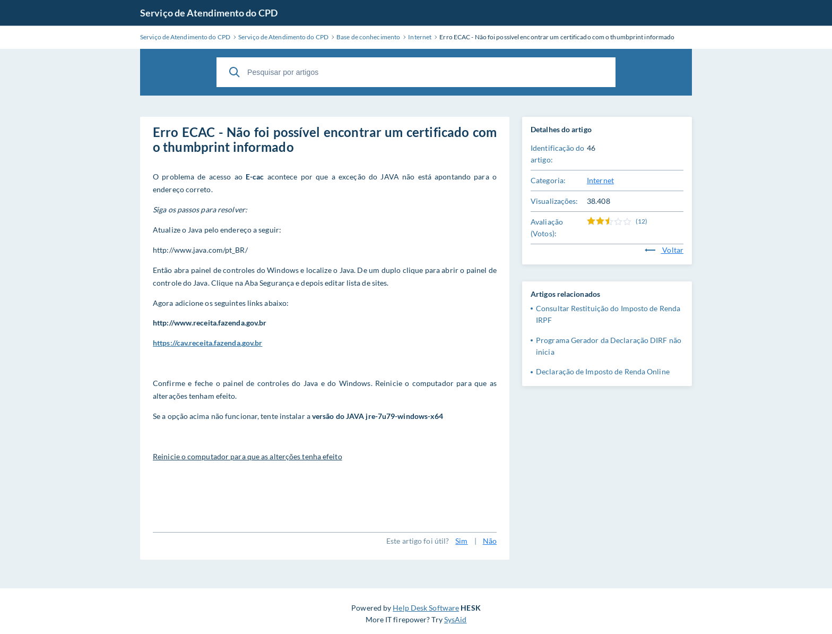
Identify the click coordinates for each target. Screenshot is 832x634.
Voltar (664, 249)
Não (490, 540)
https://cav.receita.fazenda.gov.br (207, 342)
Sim (461, 540)
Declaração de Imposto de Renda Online (603, 371)
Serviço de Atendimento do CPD (209, 13)
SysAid (455, 619)
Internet (600, 180)
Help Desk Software (426, 607)
